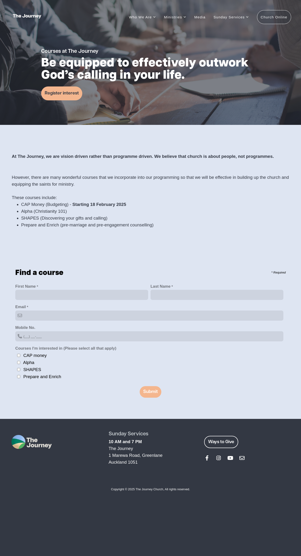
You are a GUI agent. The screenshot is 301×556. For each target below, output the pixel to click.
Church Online (274, 17)
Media (200, 17)
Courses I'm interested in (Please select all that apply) (65, 348)
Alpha (28, 362)
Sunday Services (231, 17)
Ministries (175, 17)
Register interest (62, 93)
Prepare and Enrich (42, 376)
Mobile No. (25, 327)
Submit (150, 392)
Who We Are (142, 17)
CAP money (35, 355)
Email (20, 307)
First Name (25, 286)
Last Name (160, 286)
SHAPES (32, 369)
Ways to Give (221, 442)
